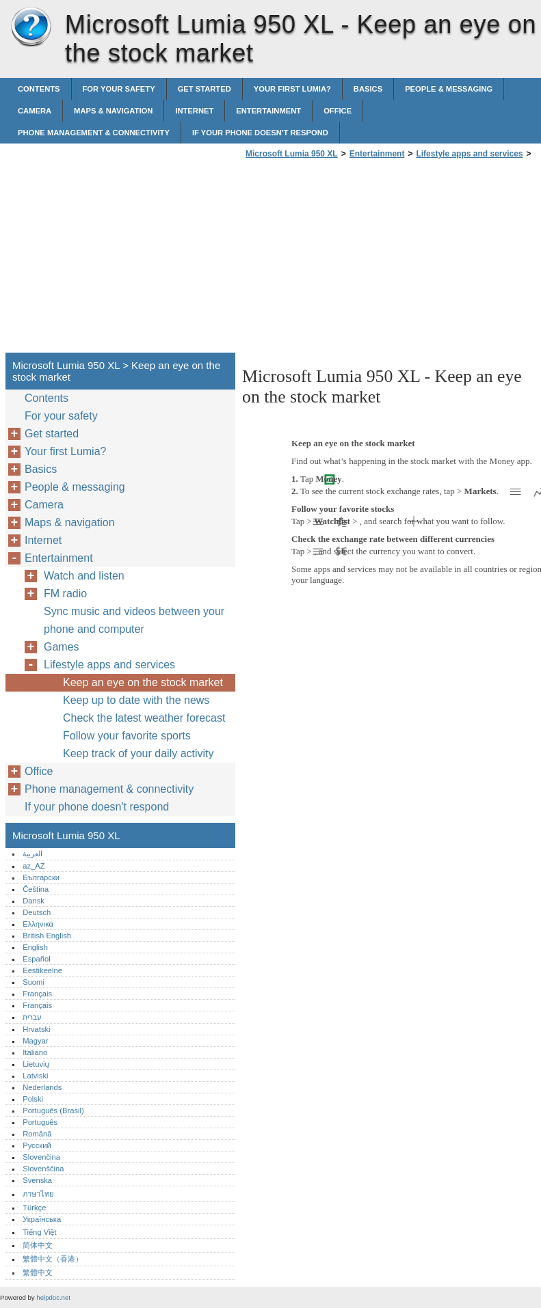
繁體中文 (38, 1272)
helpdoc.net (53, 1297)
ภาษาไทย (38, 1194)
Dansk (33, 901)
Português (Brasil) (53, 1110)
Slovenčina (41, 1157)
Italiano (35, 1052)
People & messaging (448, 89)
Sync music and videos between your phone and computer (134, 620)
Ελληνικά (38, 924)
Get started (204, 89)
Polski (33, 1099)
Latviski (35, 1076)
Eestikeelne (42, 970)
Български (41, 877)
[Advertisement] (357, 259)
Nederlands (42, 1087)
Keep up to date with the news (136, 700)
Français (37, 994)
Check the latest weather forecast (144, 718)
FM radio (65, 593)
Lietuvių (36, 1064)
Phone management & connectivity (94, 132)
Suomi (33, 982)
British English (47, 935)
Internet (194, 111)
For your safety (119, 89)
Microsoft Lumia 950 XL (30, 27)
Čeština (36, 889)
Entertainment (268, 111)
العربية (32, 853)
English (35, 947)
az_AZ (33, 866)
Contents (39, 89)
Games (61, 647)
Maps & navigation (113, 111)
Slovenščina (43, 1168)
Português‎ (40, 1122)
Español (36, 959)
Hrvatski (36, 1029)
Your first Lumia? (292, 89)
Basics (368, 89)
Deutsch (37, 912)
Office (338, 111)
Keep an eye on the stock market (143, 682)
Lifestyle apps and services (469, 154)
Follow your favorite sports (127, 735)
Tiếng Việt (39, 1232)
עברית (32, 1017)
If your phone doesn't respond (260, 132)
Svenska (37, 1180)
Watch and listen (84, 576)
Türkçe (34, 1207)
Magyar (35, 1041)
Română (37, 1134)
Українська (42, 1219)
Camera (34, 111)
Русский (37, 1145)
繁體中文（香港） (53, 1259)
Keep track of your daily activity (138, 753)
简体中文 (38, 1245)
